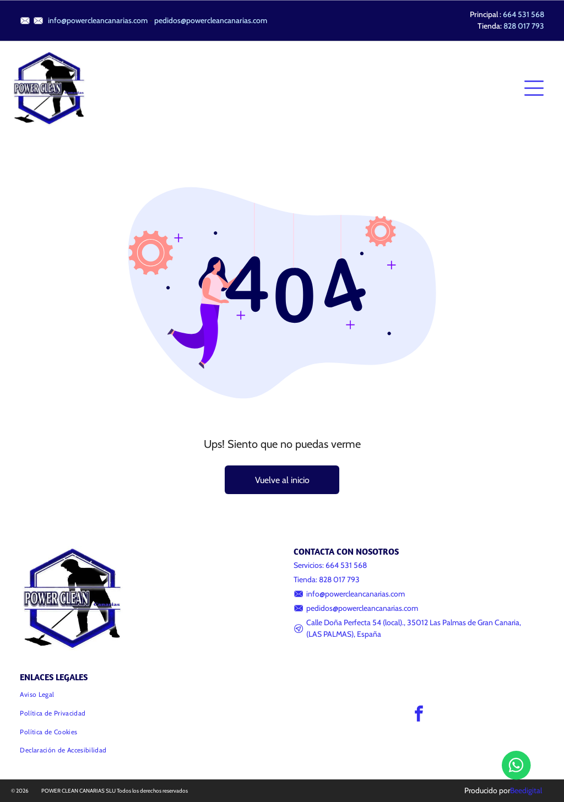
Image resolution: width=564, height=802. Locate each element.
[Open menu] (534, 88)
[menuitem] (145, 694)
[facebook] (418, 715)
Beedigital (526, 790)
